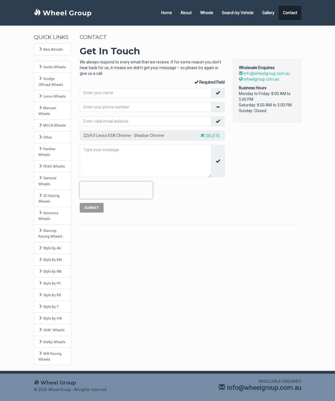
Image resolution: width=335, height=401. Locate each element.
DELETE (210, 135)
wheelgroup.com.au (259, 79)
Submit (91, 207)
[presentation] (116, 190)
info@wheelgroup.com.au (264, 73)
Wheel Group (63, 13)
